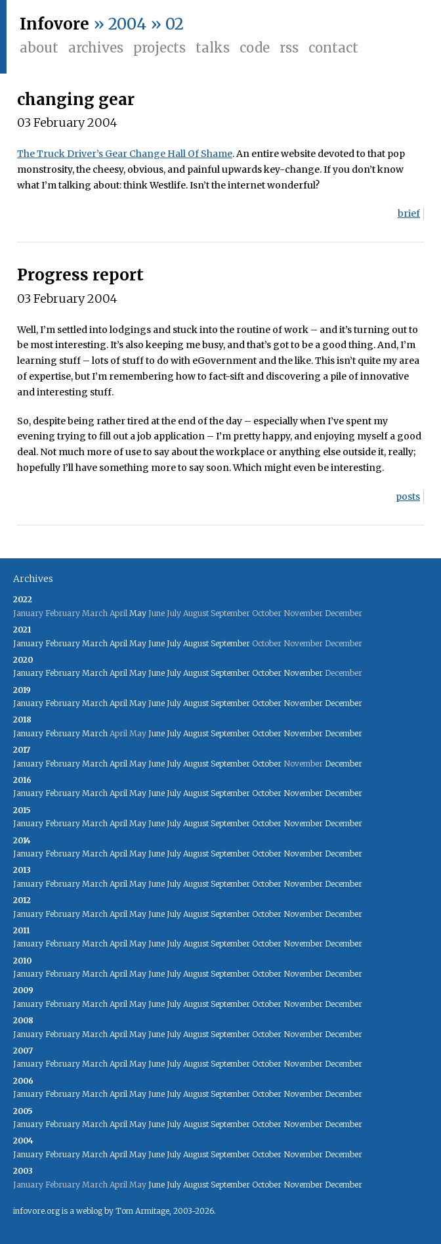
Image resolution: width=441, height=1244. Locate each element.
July (174, 643)
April (118, 643)
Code (255, 47)
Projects (159, 47)
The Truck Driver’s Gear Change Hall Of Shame (124, 154)
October (267, 673)
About (39, 47)
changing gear (76, 99)
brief (409, 213)
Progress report (80, 275)
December (343, 703)
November (303, 673)
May (137, 613)
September (230, 643)
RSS (289, 47)
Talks (213, 47)
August (196, 643)
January (28, 643)
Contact (333, 47)
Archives (95, 47)
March (95, 643)
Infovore (54, 24)
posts (408, 496)
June (156, 643)
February (62, 643)
